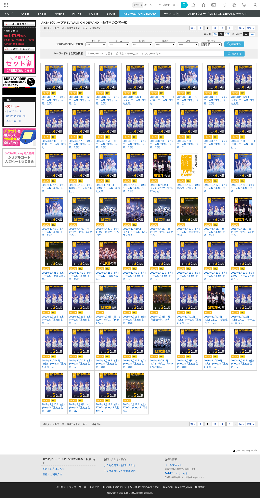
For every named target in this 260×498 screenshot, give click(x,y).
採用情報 (200, 487)
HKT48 (76, 13)
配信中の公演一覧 (16, 116)
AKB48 (25, 13)
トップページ (13, 111)
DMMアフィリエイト (176, 473)
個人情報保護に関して (115, 487)
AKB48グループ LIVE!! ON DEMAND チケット (217, 13)
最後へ (250, 28)
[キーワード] (162, 5)
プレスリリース (77, 487)
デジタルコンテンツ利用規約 (119, 471)
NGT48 (93, 13)
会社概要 (61, 487)
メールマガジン (173, 465)
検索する (236, 53)
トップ (8, 13)
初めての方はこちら (54, 468)
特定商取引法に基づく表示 (144, 487)
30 (215, 34)
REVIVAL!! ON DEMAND (140, 13)
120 (227, 34)
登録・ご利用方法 (52, 474)
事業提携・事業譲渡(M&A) (177, 487)
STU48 (111, 13)
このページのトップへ (245, 450)
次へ (241, 28)
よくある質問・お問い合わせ (119, 465)
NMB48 (59, 13)
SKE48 (42, 13)
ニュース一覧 (13, 121)
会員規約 (94, 487)
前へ (193, 28)
